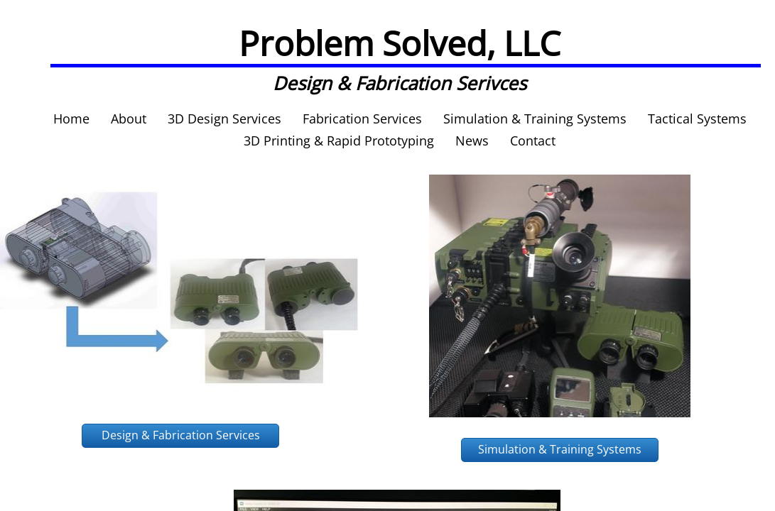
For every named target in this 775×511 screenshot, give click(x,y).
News (472, 140)
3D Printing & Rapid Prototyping (339, 140)
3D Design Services (224, 118)
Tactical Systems (697, 118)
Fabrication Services (362, 118)
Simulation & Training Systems (535, 118)
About (128, 118)
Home (71, 118)
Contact (532, 140)
